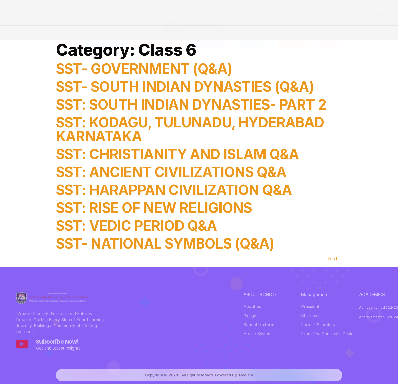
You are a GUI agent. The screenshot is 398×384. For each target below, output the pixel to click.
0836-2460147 (287, 15)
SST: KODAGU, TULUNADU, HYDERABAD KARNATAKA (190, 129)
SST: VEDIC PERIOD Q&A (136, 225)
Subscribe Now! (202, 13)
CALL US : (281, 11)
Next (335, 258)
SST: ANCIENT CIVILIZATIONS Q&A (171, 172)
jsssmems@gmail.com (349, 15)
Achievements (210, 34)
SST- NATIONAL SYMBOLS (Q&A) (165, 243)
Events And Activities (157, 34)
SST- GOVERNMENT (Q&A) (144, 68)
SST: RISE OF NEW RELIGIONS (154, 207)
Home (69, 34)
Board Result (254, 34)
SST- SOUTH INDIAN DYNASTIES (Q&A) (185, 86)
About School (105, 34)
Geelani (246, 380)
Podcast (294, 34)
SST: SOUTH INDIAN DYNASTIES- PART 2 (191, 104)
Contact (327, 34)
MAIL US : (335, 11)
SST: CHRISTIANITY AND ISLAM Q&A (177, 154)
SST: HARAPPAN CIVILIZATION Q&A (174, 190)
